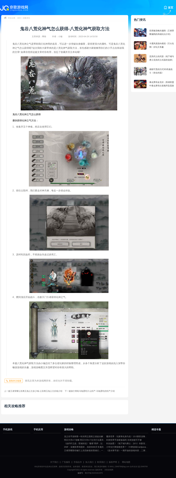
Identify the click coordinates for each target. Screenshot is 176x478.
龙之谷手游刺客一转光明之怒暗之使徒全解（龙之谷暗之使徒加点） (95, 436)
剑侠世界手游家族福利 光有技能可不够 (124, 440)
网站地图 (126, 462)
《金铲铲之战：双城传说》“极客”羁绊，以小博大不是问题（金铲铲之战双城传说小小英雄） (106, 443)
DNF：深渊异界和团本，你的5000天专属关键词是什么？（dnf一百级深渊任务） (100, 447)
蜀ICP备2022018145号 (94, 473)
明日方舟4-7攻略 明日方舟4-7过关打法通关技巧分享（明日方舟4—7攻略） (98, 440)
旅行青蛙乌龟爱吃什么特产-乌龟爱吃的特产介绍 (90, 391)
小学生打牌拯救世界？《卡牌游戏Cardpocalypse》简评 (131, 447)
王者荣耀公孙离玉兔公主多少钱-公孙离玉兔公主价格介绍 (33, 391)
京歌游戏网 (108, 470)
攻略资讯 (26, 18)
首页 (19, 18)
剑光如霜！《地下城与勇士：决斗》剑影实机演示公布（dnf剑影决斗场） (139, 443)
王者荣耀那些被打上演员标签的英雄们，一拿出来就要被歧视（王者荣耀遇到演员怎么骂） (105, 450)
